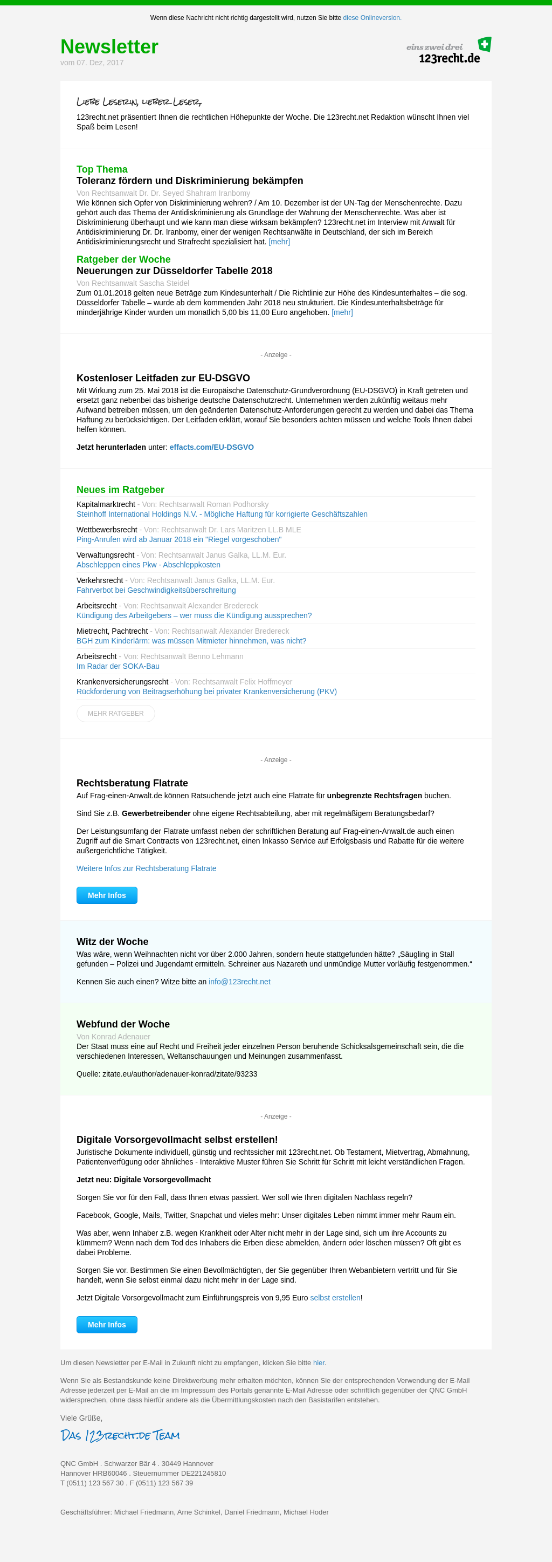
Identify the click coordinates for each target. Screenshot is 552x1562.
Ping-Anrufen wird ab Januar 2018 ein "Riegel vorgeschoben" (179, 539)
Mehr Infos (107, 895)
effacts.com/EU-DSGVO (212, 447)
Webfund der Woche (123, 1024)
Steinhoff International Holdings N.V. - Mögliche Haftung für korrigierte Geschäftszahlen (222, 514)
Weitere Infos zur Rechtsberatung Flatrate (147, 868)
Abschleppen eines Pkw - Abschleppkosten (148, 564)
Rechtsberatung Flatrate (132, 783)
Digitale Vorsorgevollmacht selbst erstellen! (177, 1139)
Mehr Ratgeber (116, 713)
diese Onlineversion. (372, 18)
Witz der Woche (113, 941)
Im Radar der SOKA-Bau (118, 666)
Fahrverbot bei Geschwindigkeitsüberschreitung (156, 590)
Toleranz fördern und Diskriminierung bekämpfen (190, 180)
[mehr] (279, 241)
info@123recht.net (240, 981)
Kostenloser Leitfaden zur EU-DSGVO (163, 378)
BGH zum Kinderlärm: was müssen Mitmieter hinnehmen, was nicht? (191, 640)
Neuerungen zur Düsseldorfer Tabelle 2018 (175, 270)
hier (319, 1363)
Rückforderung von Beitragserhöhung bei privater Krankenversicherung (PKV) (207, 691)
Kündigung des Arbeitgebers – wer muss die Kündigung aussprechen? (194, 615)
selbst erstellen (335, 1297)
